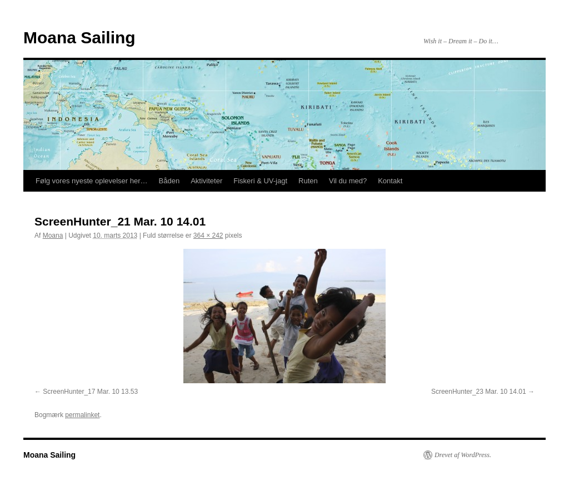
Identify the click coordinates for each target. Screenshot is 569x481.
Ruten (308, 181)
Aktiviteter (206, 181)
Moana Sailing (79, 37)
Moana (53, 235)
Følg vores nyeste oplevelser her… (92, 181)
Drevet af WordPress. (463, 455)
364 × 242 (208, 235)
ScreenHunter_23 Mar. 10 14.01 (478, 391)
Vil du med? (348, 181)
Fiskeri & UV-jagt (260, 181)
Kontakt (390, 181)
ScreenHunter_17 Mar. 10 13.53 (90, 391)
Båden (169, 181)
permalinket (82, 415)
